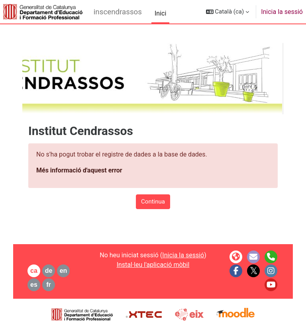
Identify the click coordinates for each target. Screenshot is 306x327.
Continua (153, 201)
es (33, 284)
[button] (228, 11)
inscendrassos (118, 12)
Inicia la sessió (282, 12)
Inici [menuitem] (160, 13)
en (63, 270)
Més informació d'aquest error (79, 170)
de (49, 270)
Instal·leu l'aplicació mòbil (153, 264)
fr (48, 284)
